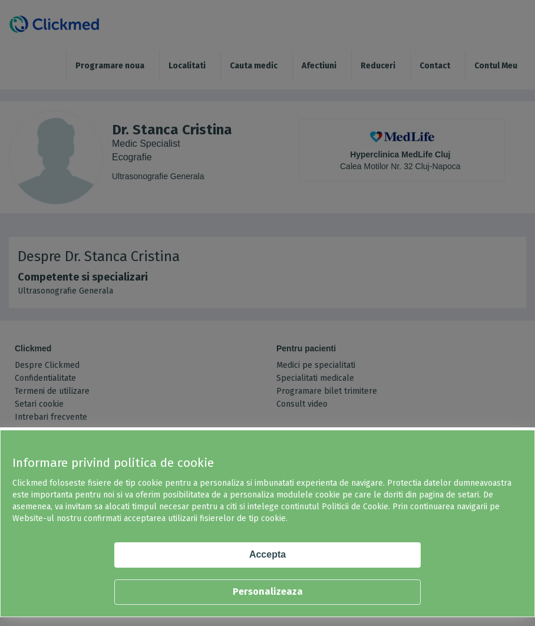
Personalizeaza (268, 591)
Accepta (267, 554)
